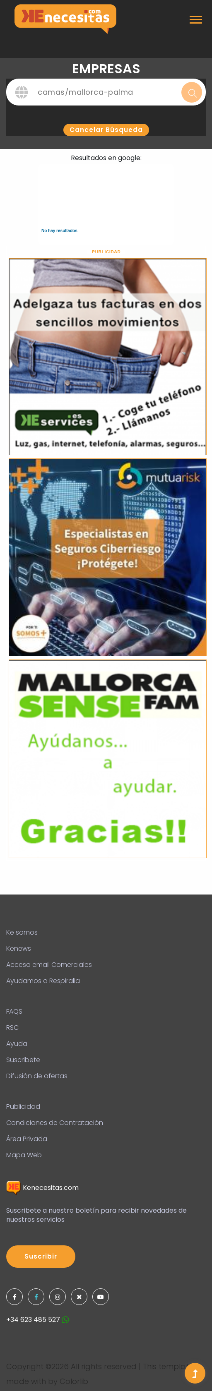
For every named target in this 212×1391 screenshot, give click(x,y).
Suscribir (40, 1256)
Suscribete (23, 1060)
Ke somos (22, 932)
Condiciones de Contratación (54, 1122)
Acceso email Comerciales (49, 964)
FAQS (14, 1011)
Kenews (18, 948)
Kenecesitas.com (42, 1187)
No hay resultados (59, 230)
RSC (12, 1027)
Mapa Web (24, 1155)
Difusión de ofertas (36, 1076)
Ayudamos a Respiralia (43, 981)
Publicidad (23, 1106)
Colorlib (74, 1381)
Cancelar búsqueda (106, 129)
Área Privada (26, 1139)
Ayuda (16, 1043)
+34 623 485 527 (37, 1319)
